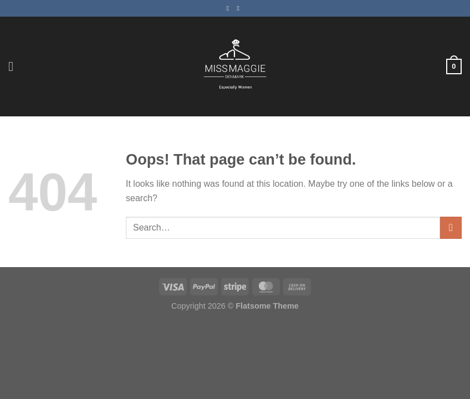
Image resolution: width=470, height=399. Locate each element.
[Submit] (451, 227)
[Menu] (15, 66)
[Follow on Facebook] (229, 8)
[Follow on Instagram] (240, 8)
